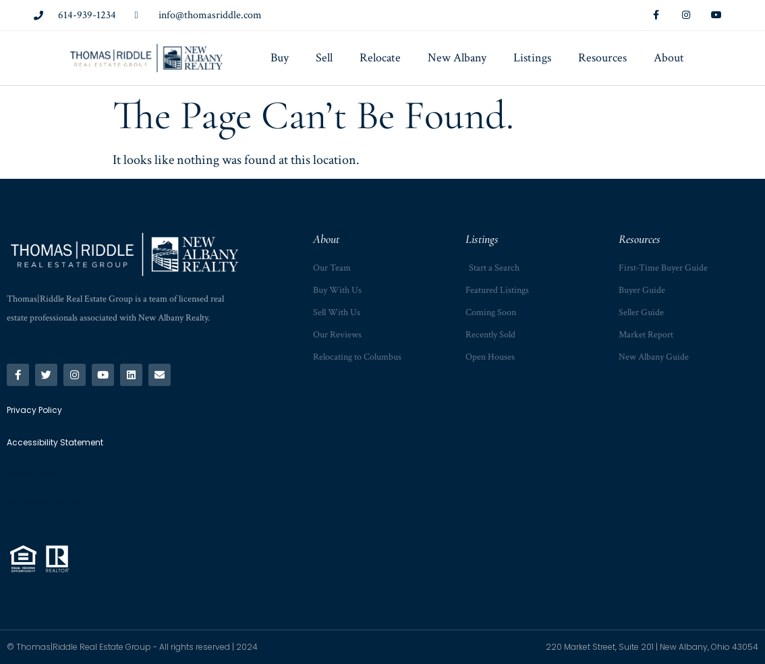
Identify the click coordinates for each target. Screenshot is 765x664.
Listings (532, 57)
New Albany (457, 57)
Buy (280, 57)
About (669, 57)
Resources (602, 57)
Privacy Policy (33, 474)
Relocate (380, 57)
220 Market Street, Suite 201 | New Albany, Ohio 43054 (652, 647)
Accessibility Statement (49, 503)
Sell (324, 57)
